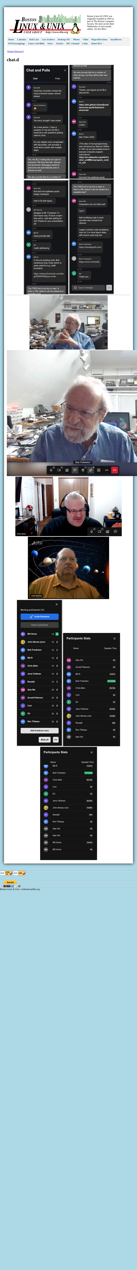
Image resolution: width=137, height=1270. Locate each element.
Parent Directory (15, 51)
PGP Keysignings (16, 43)
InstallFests (115, 39)
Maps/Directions (99, 39)
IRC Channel (72, 43)
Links (85, 43)
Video (85, 39)
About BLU (96, 43)
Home (11, 39)
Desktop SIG (64, 39)
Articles (59, 43)
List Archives (48, 39)
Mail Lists (34, 39)
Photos (76, 39)
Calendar (21, 39)
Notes (50, 43)
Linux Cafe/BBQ (36, 43)
